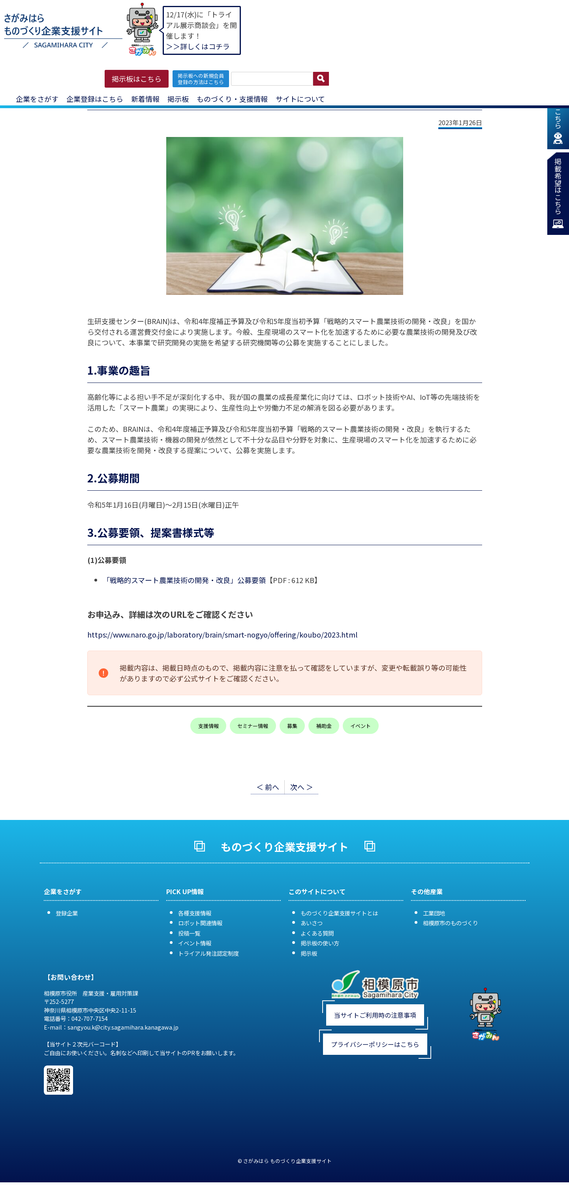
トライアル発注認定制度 (208, 953)
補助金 (324, 726)
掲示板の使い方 (319, 943)
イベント (360, 726)
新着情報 (145, 99)
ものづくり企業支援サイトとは (339, 913)
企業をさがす (37, 99)
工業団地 (434, 913)
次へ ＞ (301, 787)
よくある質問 (317, 933)
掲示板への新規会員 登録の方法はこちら (201, 78)
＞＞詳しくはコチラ (198, 46)
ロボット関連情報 (200, 923)
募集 (292, 726)
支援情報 (208, 726)
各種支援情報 (194, 913)
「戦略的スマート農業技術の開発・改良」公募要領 (184, 580)
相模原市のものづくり (450, 923)
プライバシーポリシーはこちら (375, 1044)
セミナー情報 (252, 726)
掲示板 (178, 99)
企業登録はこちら (94, 99)
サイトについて (300, 99)
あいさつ (311, 923)
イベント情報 (194, 943)
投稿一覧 (189, 933)
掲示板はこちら (136, 78)
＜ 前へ (267, 787)
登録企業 (67, 913)
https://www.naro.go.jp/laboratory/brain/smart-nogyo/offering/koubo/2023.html (222, 634)
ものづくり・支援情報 (232, 99)
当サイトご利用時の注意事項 (375, 1015)
